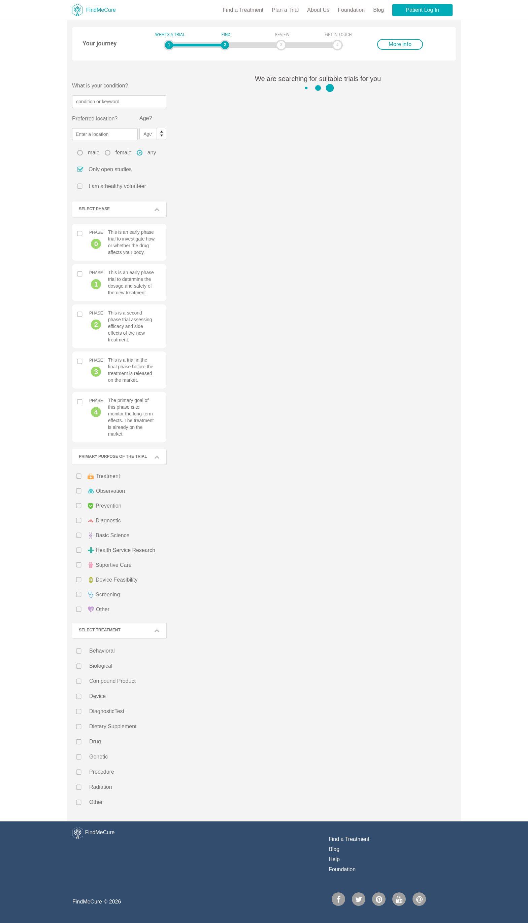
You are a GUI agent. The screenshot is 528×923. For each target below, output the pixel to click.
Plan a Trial (285, 10)
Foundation (351, 10)
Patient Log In (422, 10)
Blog (378, 10)
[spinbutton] (148, 134)
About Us (318, 10)
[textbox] (119, 102)
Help (334, 859)
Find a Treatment (243, 10)
